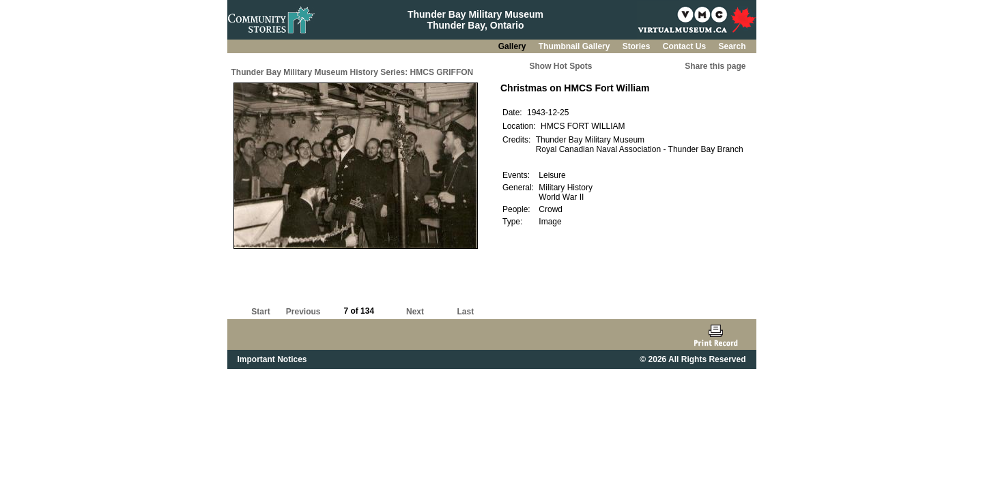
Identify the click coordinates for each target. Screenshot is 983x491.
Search (731, 46)
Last (465, 311)
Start (260, 311)
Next (415, 311)
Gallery (513, 46)
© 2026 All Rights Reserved (692, 359)
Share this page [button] (715, 66)
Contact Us (686, 46)
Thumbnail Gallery (575, 46)
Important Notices (272, 359)
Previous (303, 311)
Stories (638, 46)
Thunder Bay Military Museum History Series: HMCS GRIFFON (352, 72)
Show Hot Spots (561, 66)
